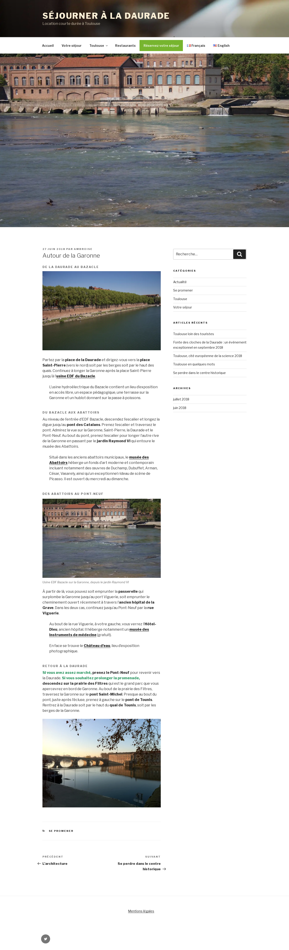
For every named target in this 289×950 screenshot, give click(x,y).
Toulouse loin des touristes (193, 334)
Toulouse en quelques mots (194, 364)
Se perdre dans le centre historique (199, 373)
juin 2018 (179, 408)
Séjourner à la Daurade (106, 16)
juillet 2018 (181, 399)
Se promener (61, 830)
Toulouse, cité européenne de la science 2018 (207, 356)
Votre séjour (72, 45)
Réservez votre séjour (161, 45)
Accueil (48, 45)
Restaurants (125, 45)
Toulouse (98, 45)
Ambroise (83, 249)
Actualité (180, 282)
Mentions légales (141, 911)
